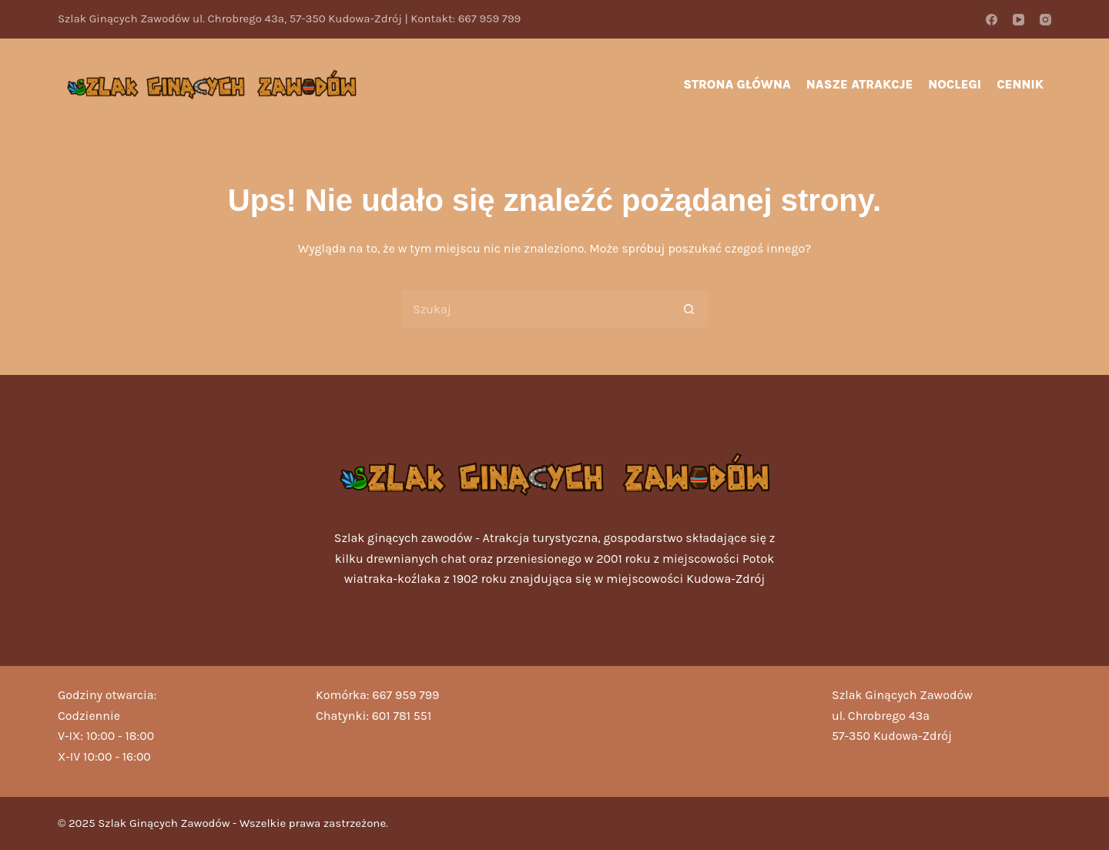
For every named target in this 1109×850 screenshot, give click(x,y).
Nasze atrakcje (859, 84)
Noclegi (954, 84)
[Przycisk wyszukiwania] (689, 308)
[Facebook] (991, 19)
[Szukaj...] (535, 308)
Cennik (1020, 84)
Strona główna (737, 84)
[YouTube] (1018, 19)
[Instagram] (1045, 19)
